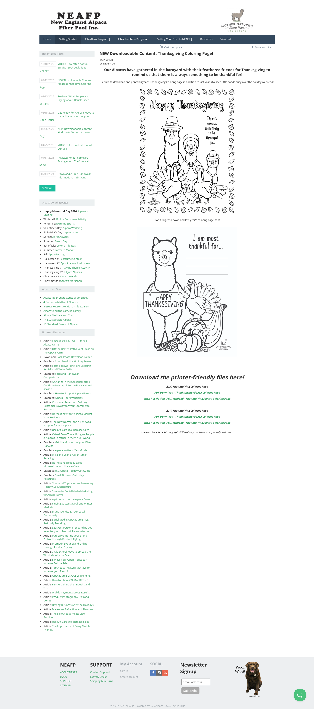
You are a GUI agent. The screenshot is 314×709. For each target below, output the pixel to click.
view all (47, 188)
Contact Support (100, 672)
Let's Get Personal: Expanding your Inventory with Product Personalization (68, 529)
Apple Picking (56, 254)
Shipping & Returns (101, 681)
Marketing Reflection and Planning (72, 609)
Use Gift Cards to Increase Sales (70, 430)
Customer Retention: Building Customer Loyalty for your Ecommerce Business (66, 405)
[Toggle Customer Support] (300, 695)
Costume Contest (71, 259)
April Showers (60, 237)
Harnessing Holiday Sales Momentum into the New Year (62, 464)
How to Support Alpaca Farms (73, 393)
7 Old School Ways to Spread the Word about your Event (67, 553)
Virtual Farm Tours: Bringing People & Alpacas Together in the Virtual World (68, 436)
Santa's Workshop (71, 281)
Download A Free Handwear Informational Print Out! (74, 175)
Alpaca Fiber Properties (69, 398)
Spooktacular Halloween (75, 263)
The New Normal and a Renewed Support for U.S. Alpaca (67, 423)
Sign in (124, 671)
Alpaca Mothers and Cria (57, 315)
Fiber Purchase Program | (133, 39)
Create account (129, 677)
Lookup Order (98, 676)
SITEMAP (65, 685)
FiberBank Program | (97, 39)
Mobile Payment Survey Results (71, 592)
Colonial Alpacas (66, 245)
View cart (225, 39)
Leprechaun (70, 232)
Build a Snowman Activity (71, 219)
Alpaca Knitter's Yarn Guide (71, 450)
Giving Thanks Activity (77, 267)
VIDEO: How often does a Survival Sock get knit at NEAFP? (63, 67)
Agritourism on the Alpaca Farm (71, 499)
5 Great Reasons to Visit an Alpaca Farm (66, 306)
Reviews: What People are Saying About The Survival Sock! (64, 161)
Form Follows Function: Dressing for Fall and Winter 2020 (67, 367)
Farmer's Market (64, 250)
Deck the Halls (68, 276)
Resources (206, 39)
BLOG (63, 676)
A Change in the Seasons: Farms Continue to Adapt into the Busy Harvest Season (67, 385)
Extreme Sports (65, 223)
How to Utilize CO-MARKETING (70, 580)
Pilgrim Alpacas (73, 272)
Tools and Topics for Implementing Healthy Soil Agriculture (68, 484)
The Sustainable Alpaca (57, 319)
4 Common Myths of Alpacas (60, 302)
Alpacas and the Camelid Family (62, 311)
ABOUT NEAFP (68, 672)
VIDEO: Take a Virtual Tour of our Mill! (75, 146)
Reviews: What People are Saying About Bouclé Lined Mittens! (64, 100)
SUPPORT (65, 681)
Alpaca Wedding (72, 228)
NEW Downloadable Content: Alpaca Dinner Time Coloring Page (65, 83)
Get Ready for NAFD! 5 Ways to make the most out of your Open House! (66, 116)
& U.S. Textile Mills (174, 706)
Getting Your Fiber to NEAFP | (174, 39)
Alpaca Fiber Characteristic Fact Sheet (65, 297)
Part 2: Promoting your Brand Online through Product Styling (65, 537)
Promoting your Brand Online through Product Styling (65, 545)
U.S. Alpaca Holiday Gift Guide (72, 470)
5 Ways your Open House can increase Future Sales (65, 561)
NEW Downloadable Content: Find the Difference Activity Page (65, 132)
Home (47, 39)
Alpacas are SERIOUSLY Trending (71, 575)
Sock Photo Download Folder (74, 357)
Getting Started (68, 39)
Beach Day (61, 241)
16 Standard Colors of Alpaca (60, 324)
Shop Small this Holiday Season (73, 361)
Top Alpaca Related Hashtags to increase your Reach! (66, 569)
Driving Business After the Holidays (73, 605)
